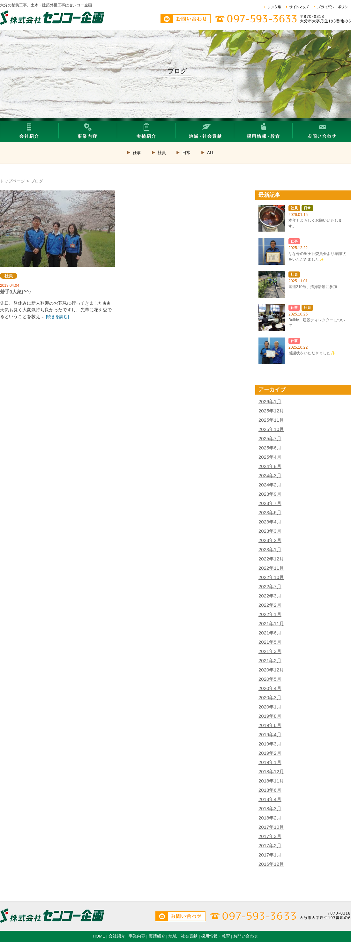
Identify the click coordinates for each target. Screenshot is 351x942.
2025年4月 (269, 457)
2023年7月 (269, 503)
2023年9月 (269, 494)
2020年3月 (269, 697)
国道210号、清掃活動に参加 (312, 287)
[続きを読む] (57, 317)
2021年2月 (269, 660)
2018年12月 (271, 771)
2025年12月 (271, 410)
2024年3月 (269, 475)
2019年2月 (269, 753)
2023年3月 (269, 531)
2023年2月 (269, 540)
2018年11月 (271, 780)
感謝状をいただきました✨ (311, 353)
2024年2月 (269, 484)
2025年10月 (271, 429)
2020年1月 (269, 706)
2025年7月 (269, 438)
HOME (99, 936)
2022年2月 (269, 605)
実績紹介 (157, 936)
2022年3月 (269, 595)
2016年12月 (271, 864)
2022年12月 (271, 558)
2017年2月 (269, 845)
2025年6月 (269, 447)
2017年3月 (269, 836)
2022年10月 (271, 577)
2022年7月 (269, 586)
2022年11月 (271, 568)
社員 (162, 152)
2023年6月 (269, 512)
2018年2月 (269, 817)
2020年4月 (269, 688)
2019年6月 (269, 725)
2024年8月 (269, 466)
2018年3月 (269, 808)
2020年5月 (269, 679)
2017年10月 (271, 827)
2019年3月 (269, 743)
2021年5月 (269, 642)
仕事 (137, 152)
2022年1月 (269, 614)
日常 (186, 152)
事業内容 (137, 936)
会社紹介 (116, 936)
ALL (210, 152)
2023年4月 (269, 521)
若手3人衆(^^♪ (57, 228)
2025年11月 (271, 420)
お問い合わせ (245, 936)
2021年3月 (269, 651)
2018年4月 (269, 799)
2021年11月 (271, 623)
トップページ (12, 181)
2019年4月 (269, 734)
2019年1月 (269, 762)
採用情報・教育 (215, 936)
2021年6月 (269, 632)
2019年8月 (269, 716)
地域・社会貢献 (183, 936)
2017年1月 (269, 854)
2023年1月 (269, 549)
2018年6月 (269, 790)
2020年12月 (271, 669)
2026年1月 (269, 401)
